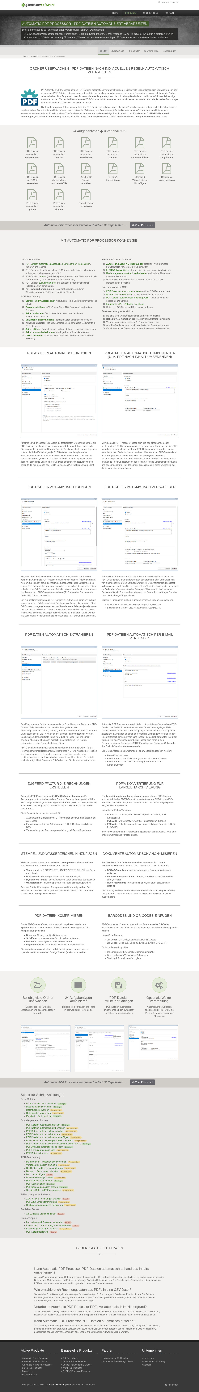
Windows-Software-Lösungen (80, 1384)
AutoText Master (71, 1358)
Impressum (148, 1358)
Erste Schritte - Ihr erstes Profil (41, 1103)
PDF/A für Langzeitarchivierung (41, 1202)
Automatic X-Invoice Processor (37, 1365)
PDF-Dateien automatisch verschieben (45, 1131)
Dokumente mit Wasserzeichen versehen (46, 1162)
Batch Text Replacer (32, 1368)
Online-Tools (150, 13)
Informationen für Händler (115, 1358)
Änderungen (169, 51)
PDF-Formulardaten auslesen (120, 294)
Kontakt (169, 13)
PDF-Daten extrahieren (37, 1153)
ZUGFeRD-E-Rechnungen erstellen (43, 1199)
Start (103, 51)
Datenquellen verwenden (38, 1113)
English (175, 2)
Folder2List (27, 1371)
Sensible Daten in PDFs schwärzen (43, 1190)
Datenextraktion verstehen (39, 1107)
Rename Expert (29, 1374)
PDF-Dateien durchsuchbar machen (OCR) (127, 298)
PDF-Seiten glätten (35, 1184)
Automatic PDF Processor (53, 57)
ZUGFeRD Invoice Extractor (76, 1371)
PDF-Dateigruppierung (37, 1232)
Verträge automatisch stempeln (41, 1165)
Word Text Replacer (72, 1368)
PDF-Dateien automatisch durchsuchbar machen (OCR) (53, 1144)
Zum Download (142, 225)
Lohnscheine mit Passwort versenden (44, 1222)
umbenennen (70, 264)
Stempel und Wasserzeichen (40, 301)
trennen (42, 276)
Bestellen (134, 51)
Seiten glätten (32, 329)
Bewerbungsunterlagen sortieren (42, 1228)
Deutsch (165, 2)
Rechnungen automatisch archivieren (126, 273)
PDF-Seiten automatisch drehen (42, 1187)
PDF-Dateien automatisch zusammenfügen (47, 1137)
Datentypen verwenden (37, 1110)
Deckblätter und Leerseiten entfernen (44, 1168)
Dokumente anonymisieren (39, 320)
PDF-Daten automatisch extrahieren (124, 291)
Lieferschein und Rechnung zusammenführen (48, 1225)
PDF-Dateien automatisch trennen (43, 1134)
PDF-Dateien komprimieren (39, 1180)
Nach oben (173, 1385)
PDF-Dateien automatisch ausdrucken (44, 264)
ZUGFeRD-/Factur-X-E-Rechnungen (124, 264)
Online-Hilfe (151, 51)
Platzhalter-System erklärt (39, 1116)
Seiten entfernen (34, 313)
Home (115, 13)
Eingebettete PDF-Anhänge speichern (125, 304)
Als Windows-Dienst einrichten (41, 1214)
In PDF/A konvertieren (117, 270)
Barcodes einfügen (35, 307)
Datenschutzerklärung (154, 1361)
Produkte (130, 13)
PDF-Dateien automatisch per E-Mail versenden (49, 1140)
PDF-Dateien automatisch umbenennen (45, 1128)
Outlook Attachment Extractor (77, 1365)
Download (118, 51)
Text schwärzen (33, 335)
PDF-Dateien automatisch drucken (43, 1125)
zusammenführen (47, 283)
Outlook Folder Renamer (75, 1361)
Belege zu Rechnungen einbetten (42, 1171)
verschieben (84, 264)
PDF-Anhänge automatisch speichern (44, 1147)
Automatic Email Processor (35, 1358)
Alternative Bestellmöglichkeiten (118, 1361)
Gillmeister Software (55, 1384)
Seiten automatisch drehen (39, 332)
